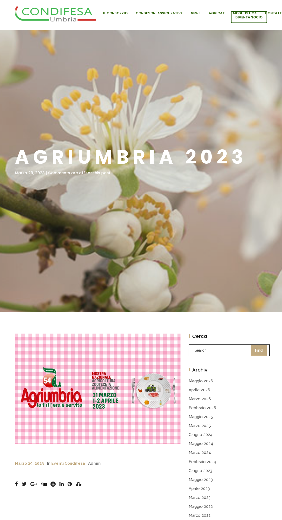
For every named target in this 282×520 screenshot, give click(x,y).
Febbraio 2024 (202, 461)
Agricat (217, 13)
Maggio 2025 (201, 416)
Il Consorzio (115, 13)
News (196, 13)
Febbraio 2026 (202, 407)
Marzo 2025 (200, 425)
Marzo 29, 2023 (29, 463)
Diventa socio (248, 17)
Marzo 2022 (200, 515)
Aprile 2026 (199, 389)
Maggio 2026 (201, 381)
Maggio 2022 (201, 506)
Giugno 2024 (201, 434)
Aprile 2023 (199, 488)
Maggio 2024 (201, 443)
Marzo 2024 (200, 452)
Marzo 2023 (200, 497)
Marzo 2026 (200, 398)
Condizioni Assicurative (159, 13)
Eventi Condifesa (68, 463)
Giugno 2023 (200, 470)
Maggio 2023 (201, 479)
